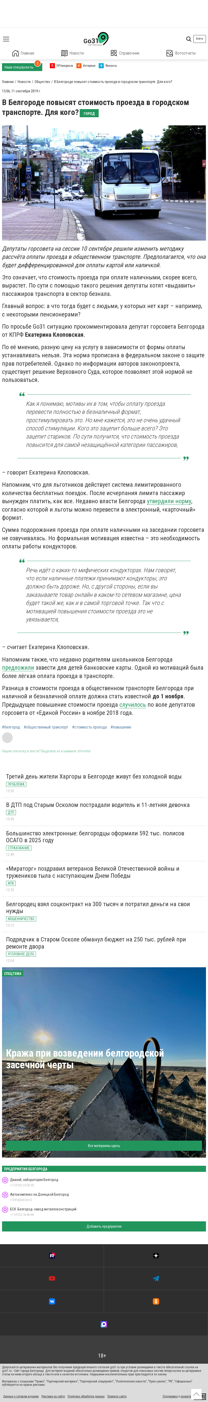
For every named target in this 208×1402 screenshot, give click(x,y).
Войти (199, 38)
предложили (18, 667)
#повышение (121, 727)
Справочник (125, 53)
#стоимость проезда (89, 727)
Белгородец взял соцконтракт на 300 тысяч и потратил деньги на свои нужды (98, 908)
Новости (72, 53)
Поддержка (170, 1396)
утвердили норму (169, 501)
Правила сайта (117, 1396)
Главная (23, 53)
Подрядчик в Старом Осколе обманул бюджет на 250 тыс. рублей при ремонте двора (96, 943)
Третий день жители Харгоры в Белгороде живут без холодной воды (94, 776)
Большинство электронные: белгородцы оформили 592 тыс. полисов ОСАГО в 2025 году (95, 837)
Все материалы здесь (104, 1146)
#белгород (11, 727)
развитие (187, 1396)
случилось (132, 704)
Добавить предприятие (104, 1226)
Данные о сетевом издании (21, 1396)
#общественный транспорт (46, 727)
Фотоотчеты (181, 53)
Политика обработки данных (86, 1396)
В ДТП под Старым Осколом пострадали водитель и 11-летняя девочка (98, 804)
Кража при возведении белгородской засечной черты (85, 1059)
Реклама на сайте (53, 1396)
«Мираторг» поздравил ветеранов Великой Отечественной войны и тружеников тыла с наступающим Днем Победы (92, 872)
